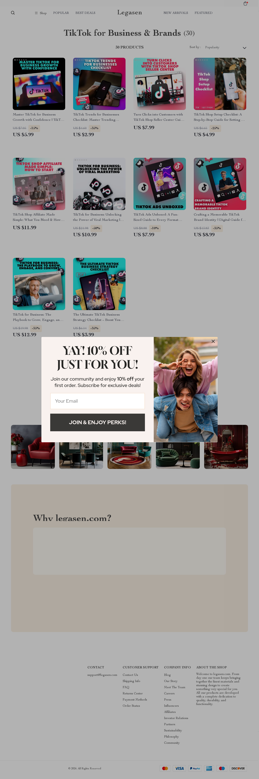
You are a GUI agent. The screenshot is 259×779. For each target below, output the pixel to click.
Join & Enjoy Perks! (97, 422)
